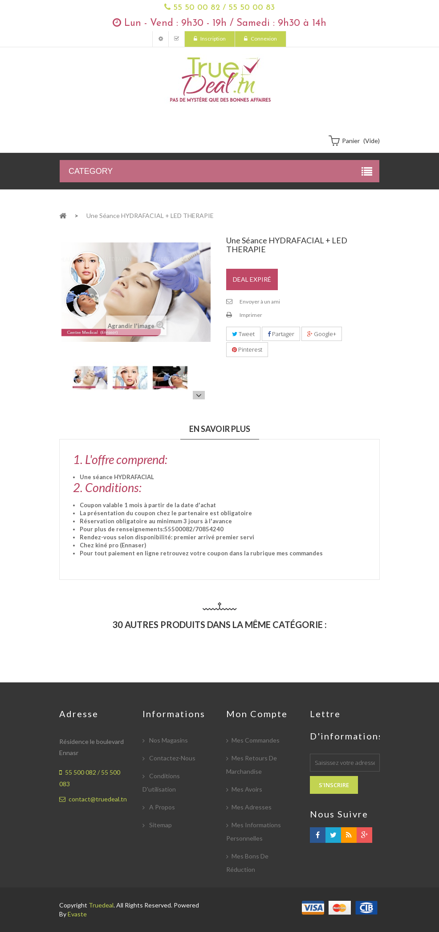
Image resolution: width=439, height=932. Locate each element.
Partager (281, 334)
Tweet (243, 334)
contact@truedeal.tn (98, 799)
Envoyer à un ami (260, 301)
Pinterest (247, 349)
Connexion (263, 38)
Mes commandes (256, 740)
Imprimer (251, 315)
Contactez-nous (171, 758)
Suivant (199, 394)
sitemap (160, 825)
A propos (161, 807)
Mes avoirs (247, 789)
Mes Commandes (176, 39)
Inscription (212, 38)
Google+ (321, 334)
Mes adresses (252, 807)
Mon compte (160, 39)
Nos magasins (168, 740)
